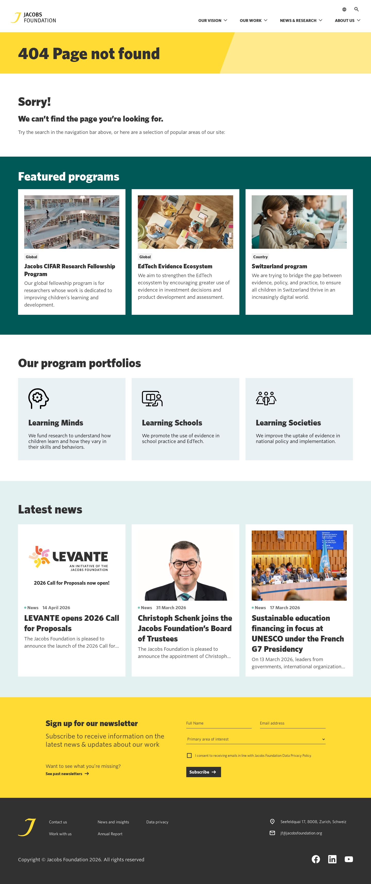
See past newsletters (64, 773)
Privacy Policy (301, 755)
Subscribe (199, 772)
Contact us (58, 821)
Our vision (212, 20)
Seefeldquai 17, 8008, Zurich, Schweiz (313, 821)
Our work (254, 20)
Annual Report (110, 833)
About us (348, 20)
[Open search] (356, 9)
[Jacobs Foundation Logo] (33, 17)
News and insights (113, 821)
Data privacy (157, 821)
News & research (301, 20)
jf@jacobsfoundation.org (301, 833)
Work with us (60, 833)
